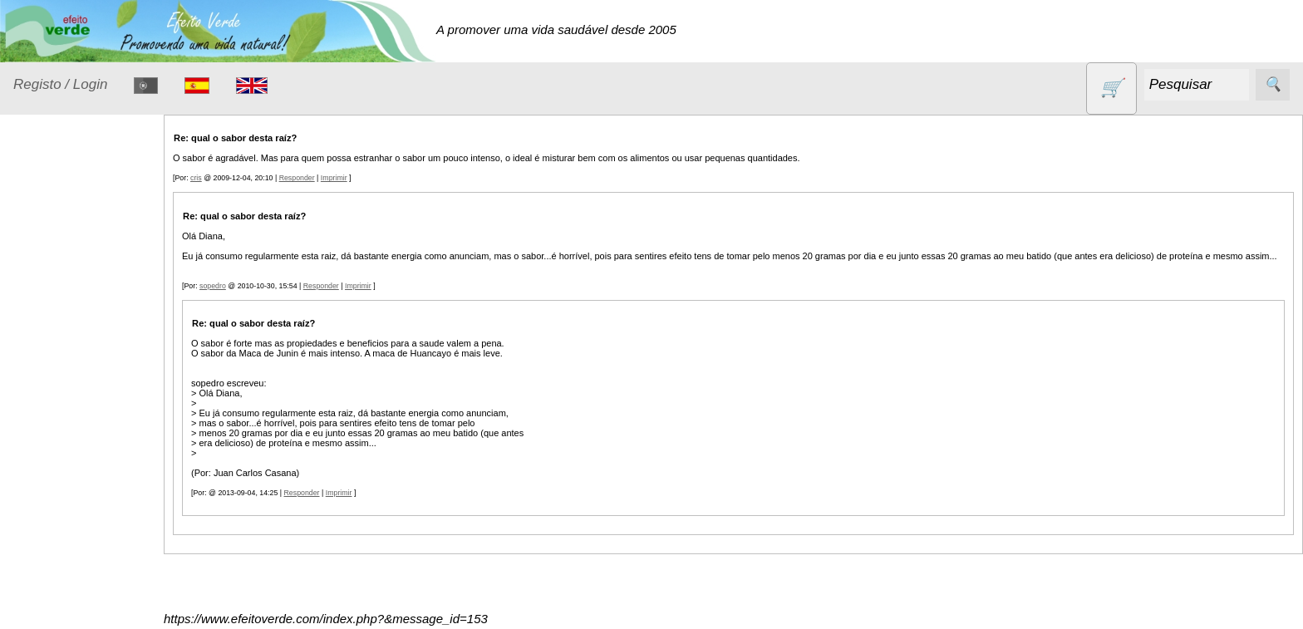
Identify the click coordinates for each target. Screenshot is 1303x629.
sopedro (215, 286)
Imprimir (336, 178)
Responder (299, 178)
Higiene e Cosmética (62, 423)
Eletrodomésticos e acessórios (81, 372)
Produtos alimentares (65, 537)
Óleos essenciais (80, 496)
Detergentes (67, 331)
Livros (49, 464)
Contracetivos (71, 299)
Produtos (38, 225)
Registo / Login (60, 84)
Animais (55, 267)
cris (198, 178)
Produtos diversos (58, 588)
